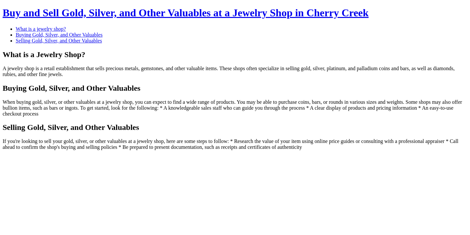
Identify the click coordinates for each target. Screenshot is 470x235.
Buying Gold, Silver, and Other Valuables (59, 35)
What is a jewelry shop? (41, 29)
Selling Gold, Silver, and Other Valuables (59, 40)
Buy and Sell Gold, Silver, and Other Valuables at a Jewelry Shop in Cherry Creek (185, 13)
